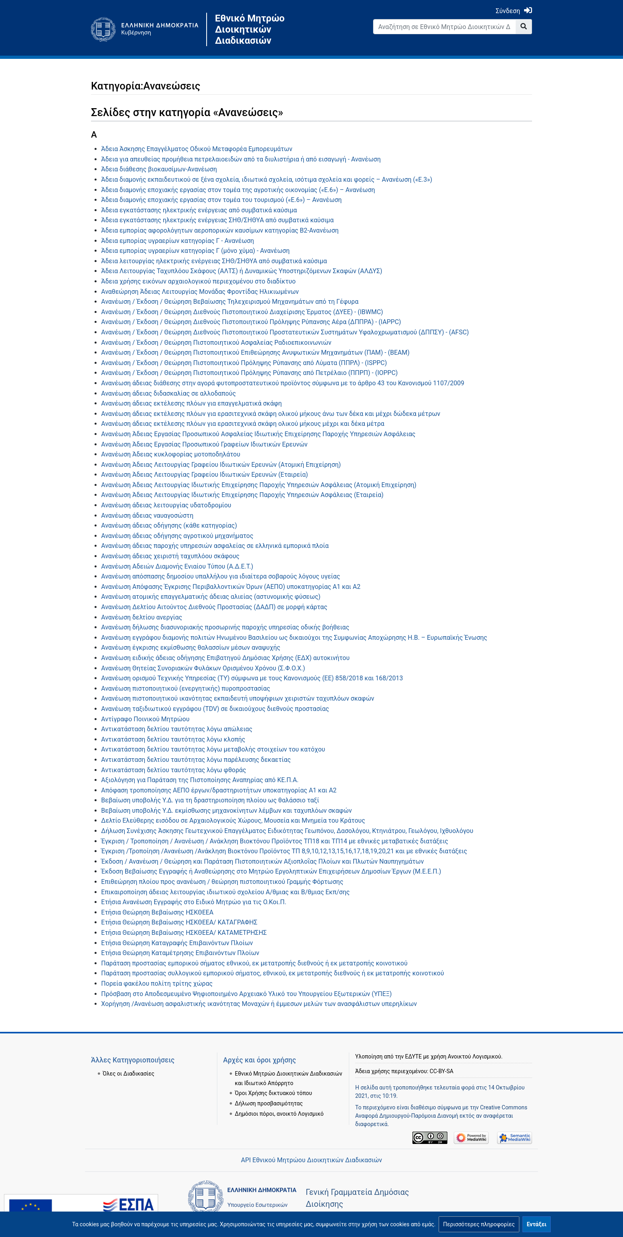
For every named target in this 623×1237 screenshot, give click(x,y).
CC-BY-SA (441, 1071)
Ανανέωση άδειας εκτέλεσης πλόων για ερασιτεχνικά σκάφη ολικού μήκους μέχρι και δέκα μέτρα (243, 423)
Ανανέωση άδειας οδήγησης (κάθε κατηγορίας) (169, 525)
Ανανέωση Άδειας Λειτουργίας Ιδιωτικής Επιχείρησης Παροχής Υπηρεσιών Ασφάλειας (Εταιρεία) (242, 495)
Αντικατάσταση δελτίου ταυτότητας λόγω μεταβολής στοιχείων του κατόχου (213, 749)
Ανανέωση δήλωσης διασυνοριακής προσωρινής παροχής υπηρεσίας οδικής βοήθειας (225, 627)
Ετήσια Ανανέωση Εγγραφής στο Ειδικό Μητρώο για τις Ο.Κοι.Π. (193, 902)
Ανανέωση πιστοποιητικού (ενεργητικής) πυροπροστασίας (185, 688)
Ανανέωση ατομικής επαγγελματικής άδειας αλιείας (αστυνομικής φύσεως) (211, 596)
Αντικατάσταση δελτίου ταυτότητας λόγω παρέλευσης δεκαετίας (196, 759)
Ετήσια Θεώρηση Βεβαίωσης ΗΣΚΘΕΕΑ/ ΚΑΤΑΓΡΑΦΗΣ (179, 922)
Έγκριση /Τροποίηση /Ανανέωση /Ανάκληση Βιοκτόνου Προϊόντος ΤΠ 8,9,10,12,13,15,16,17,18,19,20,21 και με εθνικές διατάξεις (284, 851)
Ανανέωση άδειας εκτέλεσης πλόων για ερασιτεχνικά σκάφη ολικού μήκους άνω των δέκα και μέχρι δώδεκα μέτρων (270, 414)
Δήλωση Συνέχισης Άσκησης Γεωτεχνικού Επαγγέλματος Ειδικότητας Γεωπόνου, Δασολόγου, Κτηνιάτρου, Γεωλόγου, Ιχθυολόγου (287, 831)
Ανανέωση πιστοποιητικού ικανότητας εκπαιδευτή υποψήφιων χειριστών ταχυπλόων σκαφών (237, 698)
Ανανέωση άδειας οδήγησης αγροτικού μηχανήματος (177, 536)
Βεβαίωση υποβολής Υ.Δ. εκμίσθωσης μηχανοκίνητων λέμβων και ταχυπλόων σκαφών (226, 810)
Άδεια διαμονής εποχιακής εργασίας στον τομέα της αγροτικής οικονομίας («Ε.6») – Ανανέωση (238, 190)
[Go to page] (524, 26)
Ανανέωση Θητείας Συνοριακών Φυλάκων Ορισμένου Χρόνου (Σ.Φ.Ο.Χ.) (203, 668)
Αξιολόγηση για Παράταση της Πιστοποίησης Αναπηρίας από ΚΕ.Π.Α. (200, 780)
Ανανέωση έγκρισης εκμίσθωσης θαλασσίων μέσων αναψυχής (191, 647)
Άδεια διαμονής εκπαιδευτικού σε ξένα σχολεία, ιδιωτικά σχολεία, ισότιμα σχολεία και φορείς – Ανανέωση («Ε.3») (266, 179)
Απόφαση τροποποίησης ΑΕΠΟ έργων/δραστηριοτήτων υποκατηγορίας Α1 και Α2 (219, 790)
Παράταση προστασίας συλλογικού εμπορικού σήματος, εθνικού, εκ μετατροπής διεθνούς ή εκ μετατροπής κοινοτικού (272, 973)
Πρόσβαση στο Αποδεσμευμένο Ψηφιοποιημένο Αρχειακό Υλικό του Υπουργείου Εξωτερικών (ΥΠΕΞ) (246, 994)
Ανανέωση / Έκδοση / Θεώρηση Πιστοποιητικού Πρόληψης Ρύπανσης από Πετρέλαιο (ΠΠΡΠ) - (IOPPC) (249, 373)
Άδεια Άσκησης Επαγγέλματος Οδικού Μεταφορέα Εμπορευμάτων (196, 149)
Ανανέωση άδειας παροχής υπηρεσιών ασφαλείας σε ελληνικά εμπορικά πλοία (215, 546)
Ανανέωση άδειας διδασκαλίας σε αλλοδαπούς (168, 393)
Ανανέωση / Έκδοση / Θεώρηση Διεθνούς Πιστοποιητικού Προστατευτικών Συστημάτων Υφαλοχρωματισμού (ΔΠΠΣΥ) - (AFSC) (285, 332)
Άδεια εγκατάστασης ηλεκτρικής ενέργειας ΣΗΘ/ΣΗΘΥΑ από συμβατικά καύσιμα (217, 220)
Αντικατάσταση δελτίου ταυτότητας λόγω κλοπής (173, 739)
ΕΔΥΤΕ (413, 1056)
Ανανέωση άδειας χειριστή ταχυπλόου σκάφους (170, 556)
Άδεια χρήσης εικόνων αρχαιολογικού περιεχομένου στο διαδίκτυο (198, 281)
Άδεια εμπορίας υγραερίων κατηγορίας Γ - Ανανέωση (177, 241)
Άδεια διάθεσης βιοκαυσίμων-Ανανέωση (159, 169)
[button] (479, 1224)
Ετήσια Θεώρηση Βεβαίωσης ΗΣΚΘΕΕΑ (157, 912)
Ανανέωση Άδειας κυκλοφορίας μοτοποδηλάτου (170, 454)
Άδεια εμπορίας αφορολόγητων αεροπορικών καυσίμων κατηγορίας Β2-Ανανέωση (220, 230)
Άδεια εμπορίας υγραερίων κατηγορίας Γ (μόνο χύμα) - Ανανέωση (195, 250)
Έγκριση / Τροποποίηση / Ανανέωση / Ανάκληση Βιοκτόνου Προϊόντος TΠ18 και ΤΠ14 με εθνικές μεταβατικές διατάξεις (274, 841)
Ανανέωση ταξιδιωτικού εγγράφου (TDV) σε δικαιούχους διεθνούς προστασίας (215, 709)
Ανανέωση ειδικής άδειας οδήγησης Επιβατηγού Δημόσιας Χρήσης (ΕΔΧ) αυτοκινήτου (225, 658)
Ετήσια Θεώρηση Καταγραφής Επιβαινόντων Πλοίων (177, 943)
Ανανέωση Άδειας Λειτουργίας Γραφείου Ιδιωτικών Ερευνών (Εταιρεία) (204, 474)
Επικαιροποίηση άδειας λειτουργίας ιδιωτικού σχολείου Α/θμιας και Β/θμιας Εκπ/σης (225, 892)
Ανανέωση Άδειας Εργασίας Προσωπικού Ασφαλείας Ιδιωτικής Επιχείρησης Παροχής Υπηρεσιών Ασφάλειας (258, 434)
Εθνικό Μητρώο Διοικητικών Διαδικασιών (249, 29)
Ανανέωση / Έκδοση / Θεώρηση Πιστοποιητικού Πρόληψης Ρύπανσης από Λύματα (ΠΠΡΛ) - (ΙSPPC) (244, 363)
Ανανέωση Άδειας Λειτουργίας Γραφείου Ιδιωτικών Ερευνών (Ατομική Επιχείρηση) (221, 464)
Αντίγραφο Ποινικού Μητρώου (145, 719)
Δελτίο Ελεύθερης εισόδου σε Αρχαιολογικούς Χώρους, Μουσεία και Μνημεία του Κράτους (233, 820)
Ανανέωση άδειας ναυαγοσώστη (147, 515)
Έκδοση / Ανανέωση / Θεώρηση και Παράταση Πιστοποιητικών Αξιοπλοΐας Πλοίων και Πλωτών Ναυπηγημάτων (262, 861)
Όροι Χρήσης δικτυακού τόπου (273, 1093)
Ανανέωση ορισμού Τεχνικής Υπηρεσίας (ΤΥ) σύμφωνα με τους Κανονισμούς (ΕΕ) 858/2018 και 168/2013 (252, 678)
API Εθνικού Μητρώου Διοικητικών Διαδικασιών (311, 1160)
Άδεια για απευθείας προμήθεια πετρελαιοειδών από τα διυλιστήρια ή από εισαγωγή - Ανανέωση (241, 159)
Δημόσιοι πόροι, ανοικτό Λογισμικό (279, 1114)
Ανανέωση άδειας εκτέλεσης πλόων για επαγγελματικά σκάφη (191, 403)
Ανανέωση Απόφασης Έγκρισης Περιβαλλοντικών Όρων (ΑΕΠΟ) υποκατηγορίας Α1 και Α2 (231, 586)
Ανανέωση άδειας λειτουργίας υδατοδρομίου (166, 505)
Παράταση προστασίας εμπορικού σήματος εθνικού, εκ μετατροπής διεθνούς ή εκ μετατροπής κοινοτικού (254, 963)
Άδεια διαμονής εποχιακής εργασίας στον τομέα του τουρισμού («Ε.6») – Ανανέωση (221, 200)
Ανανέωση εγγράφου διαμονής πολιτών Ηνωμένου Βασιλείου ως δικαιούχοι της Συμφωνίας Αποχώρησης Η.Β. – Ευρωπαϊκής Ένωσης (294, 637)
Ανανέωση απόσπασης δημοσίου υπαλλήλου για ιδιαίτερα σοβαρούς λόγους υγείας (220, 576)
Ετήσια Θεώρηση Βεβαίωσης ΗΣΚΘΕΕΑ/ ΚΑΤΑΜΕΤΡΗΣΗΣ (184, 932)
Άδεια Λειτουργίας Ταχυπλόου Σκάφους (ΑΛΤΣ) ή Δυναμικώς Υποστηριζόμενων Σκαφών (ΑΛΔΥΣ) (242, 271)
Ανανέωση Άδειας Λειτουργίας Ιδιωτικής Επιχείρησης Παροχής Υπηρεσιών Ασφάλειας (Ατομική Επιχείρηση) (259, 485)
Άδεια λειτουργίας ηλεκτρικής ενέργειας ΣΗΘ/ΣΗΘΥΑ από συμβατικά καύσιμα (214, 261)
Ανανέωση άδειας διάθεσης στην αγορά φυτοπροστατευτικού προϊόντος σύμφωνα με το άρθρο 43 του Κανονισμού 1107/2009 (282, 383)
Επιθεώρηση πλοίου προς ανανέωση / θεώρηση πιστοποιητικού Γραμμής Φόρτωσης (222, 882)
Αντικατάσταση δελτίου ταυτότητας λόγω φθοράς (173, 770)
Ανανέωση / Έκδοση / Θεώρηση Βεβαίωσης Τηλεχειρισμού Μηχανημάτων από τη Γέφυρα (230, 301)
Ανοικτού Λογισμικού (474, 1056)
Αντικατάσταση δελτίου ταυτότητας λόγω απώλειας (177, 729)
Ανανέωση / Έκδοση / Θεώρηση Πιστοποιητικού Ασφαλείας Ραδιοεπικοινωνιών (216, 342)
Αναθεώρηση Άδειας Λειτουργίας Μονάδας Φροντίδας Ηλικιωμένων (200, 291)
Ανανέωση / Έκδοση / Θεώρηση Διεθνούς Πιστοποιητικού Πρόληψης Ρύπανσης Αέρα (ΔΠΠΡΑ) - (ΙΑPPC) (251, 322)
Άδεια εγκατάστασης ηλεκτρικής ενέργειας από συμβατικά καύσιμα (199, 210)
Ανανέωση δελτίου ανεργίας (141, 617)
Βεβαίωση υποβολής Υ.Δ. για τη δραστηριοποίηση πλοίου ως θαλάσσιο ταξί (210, 800)
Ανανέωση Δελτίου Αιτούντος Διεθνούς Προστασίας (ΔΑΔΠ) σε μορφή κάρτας (214, 607)
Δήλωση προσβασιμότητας (269, 1103)
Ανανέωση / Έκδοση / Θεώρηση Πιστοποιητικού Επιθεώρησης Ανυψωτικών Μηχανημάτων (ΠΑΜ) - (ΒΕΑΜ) (255, 352)
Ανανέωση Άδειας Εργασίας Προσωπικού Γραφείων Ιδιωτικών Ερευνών (204, 444)
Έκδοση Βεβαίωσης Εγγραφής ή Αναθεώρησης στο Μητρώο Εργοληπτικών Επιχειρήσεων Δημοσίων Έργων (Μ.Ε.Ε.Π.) (271, 871)
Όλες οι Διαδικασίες (129, 1073)
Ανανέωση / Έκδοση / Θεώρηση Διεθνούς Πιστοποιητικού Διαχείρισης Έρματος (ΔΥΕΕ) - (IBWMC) (242, 312)
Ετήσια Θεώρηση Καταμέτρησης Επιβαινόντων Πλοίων (180, 953)
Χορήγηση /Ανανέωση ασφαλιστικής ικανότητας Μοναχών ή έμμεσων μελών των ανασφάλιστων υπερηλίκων (259, 1004)
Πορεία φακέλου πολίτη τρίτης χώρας (157, 983)
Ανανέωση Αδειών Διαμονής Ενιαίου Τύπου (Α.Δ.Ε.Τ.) (177, 566)
